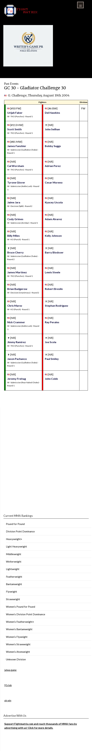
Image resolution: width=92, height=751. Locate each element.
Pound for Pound (15, 523)
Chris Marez (14, 305)
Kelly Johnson (53, 235)
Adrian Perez (53, 165)
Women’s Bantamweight (19, 629)
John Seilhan (52, 129)
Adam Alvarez (53, 219)
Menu (80, 5)
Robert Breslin (54, 288)
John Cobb (51, 378)
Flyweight (11, 591)
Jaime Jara (13, 202)
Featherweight (14, 576)
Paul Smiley (52, 358)
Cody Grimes (15, 219)
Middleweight (13, 554)
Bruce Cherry (15, 252)
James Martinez (17, 272)
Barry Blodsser (54, 252)
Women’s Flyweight (16, 636)
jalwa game (10, 669)
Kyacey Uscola (54, 202)
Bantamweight (14, 584)
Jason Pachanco (17, 358)
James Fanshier (16, 146)
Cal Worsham (15, 165)
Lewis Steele (52, 272)
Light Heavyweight (16, 546)
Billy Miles (13, 235)
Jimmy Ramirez (16, 342)
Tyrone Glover (16, 182)
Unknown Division (16, 659)
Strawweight (13, 599)
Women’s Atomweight (18, 651)
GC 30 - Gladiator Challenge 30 (35, 87)
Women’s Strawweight (18, 644)
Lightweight (12, 569)
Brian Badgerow (17, 288)
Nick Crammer (16, 322)
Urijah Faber (15, 112)
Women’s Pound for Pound (20, 606)
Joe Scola (50, 342)
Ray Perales (52, 322)
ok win (7, 700)
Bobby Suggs (53, 146)
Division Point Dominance (20, 531)
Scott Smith (14, 129)
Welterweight (13, 561)
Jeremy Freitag (16, 378)
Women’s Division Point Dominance (25, 614)
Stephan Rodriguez (56, 305)
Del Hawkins (52, 112)
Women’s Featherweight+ (20, 621)
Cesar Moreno (54, 182)
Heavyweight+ (14, 539)
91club (8, 685)
